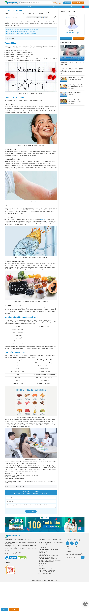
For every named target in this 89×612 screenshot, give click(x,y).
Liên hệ (69, 551)
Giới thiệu (69, 549)
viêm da (37, 201)
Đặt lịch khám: (45, 573)
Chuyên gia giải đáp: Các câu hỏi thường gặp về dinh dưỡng (22, 33)
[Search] (51, 2)
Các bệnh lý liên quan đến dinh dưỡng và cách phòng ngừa (21, 31)
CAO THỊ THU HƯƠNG (72, 32)
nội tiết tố (42, 219)
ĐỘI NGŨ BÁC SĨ (27, 7)
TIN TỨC (48, 7)
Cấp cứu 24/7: (45, 568)
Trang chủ (7, 10)
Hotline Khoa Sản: (46, 571)
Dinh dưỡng (19, 10)
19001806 (14, 476)
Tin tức (12, 10)
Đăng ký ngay (31, 511)
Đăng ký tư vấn (78, 38)
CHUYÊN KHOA (17, 7)
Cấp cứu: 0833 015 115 (78, 2)
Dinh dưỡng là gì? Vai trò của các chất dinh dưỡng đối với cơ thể (23, 29)
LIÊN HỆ (72, 7)
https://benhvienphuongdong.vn (16, 478)
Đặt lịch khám (14, 609)
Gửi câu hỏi (67, 2)
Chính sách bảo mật (72, 546)
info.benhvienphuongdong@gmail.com (16, 552)
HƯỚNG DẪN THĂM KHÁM (38, 7)
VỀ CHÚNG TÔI (56, 7)
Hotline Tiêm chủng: (47, 570)
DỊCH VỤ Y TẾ (8, 7)
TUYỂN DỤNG (65, 7)
